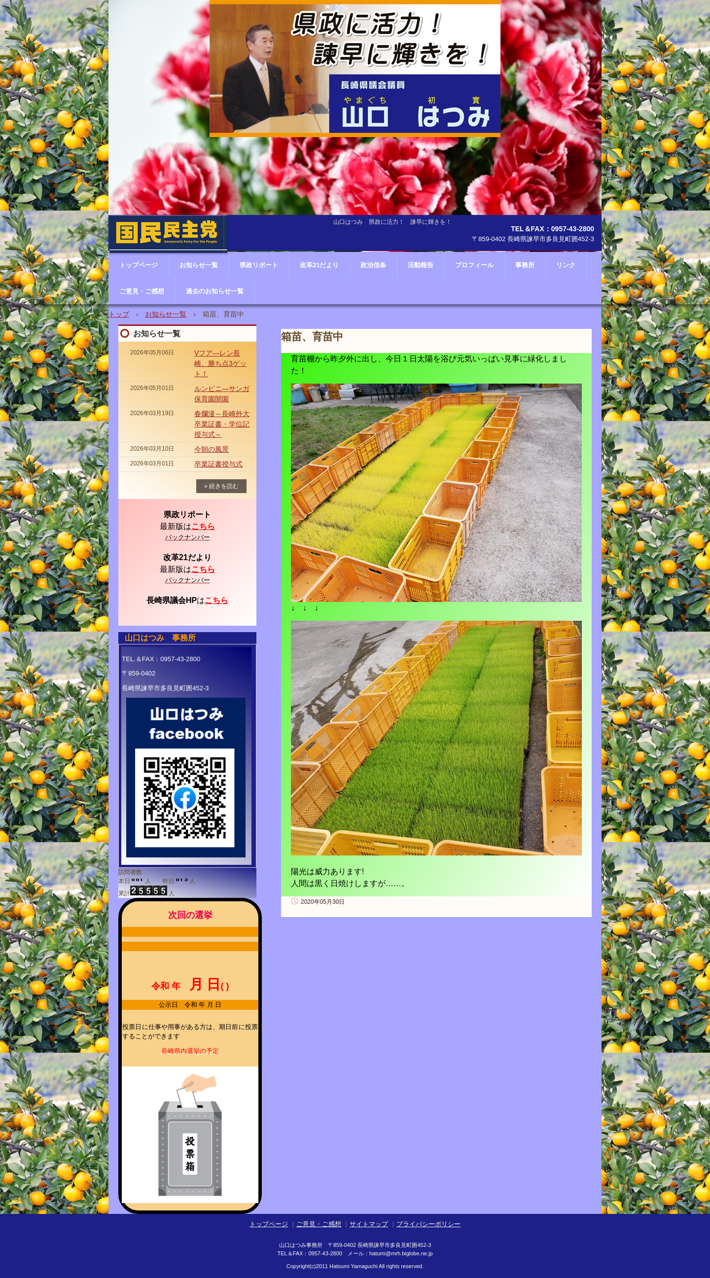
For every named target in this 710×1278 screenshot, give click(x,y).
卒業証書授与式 (218, 464)
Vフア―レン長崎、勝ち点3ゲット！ (220, 363)
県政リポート (259, 265)
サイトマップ (369, 1224)
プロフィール (474, 265)
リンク (565, 265)
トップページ (268, 1224)
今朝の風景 (211, 449)
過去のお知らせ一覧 (215, 291)
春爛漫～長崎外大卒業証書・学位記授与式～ (221, 424)
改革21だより (319, 265)
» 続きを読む (221, 486)
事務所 (524, 265)
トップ (118, 314)
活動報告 (420, 265)
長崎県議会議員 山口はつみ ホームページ (168, 264)
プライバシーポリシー (428, 1224)
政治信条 (373, 265)
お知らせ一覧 (165, 314)
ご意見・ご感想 (141, 291)
